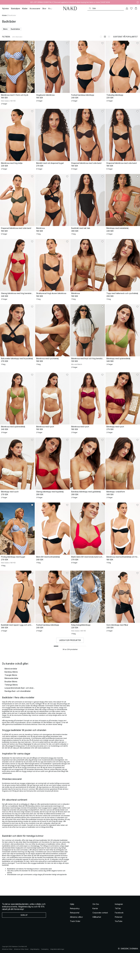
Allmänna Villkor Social (21, 949)
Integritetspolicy (35, 949)
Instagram (119, 904)
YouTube (118, 921)
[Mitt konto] (127, 8)
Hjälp (72, 904)
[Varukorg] (136, 8)
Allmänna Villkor (7, 949)
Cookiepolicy (45, 949)
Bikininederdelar (11, 678)
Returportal (74, 913)
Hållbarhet (96, 917)
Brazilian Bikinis (11, 681)
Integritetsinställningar (57, 949)
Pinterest (118, 917)
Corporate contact (100, 913)
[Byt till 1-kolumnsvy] (101, 37)
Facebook (119, 913)
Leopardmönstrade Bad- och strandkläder (20, 688)
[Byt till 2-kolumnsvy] (105, 37)
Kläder (4, 15)
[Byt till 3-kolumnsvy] (109, 37)
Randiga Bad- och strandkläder (18, 691)
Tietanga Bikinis (11, 685)
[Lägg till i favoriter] (32, 43)
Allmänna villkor (76, 917)
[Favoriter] (131, 8)
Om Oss (95, 904)
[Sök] (105, 8)
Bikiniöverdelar (11, 669)
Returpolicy (75, 908)
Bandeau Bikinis (11, 672)
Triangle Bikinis (11, 675)
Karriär (95, 908)
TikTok (118, 908)
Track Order (75, 921)
